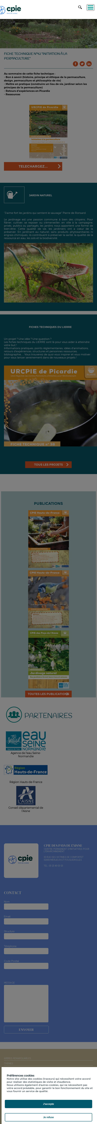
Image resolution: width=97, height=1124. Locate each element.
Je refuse (48, 1117)
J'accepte (48, 1104)
